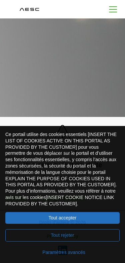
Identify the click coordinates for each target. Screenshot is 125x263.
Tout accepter (62, 217)
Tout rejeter (62, 235)
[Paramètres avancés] (62, 252)
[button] (113, 9)
